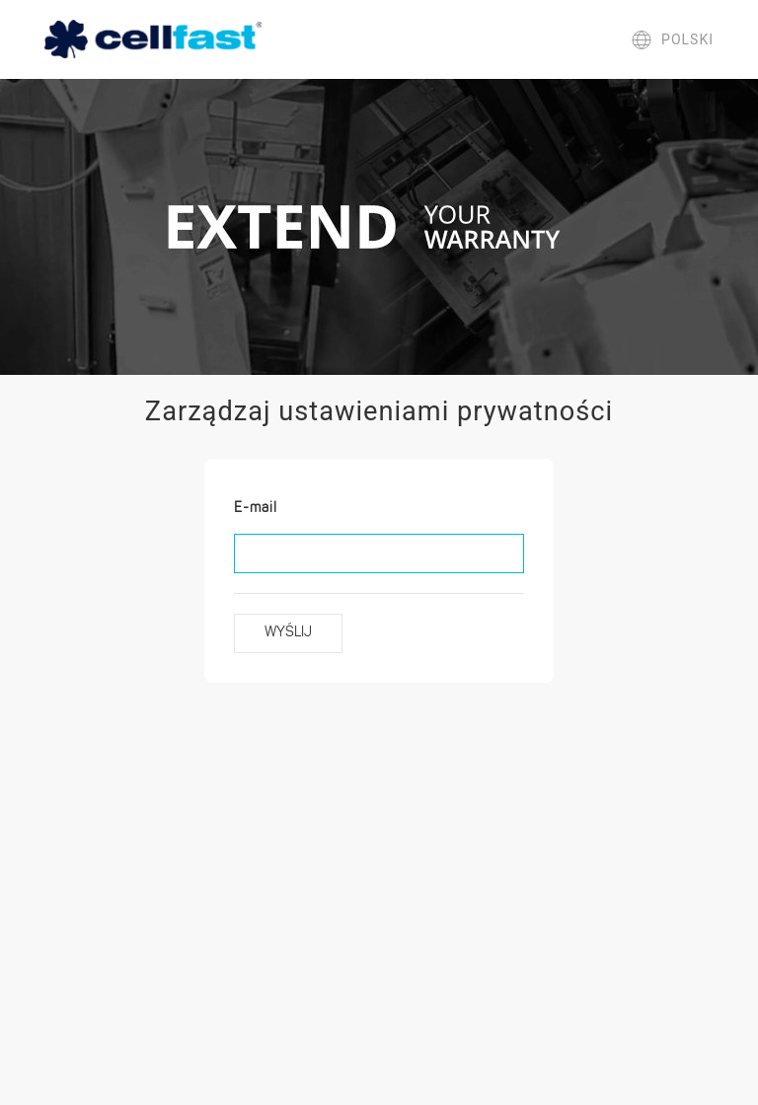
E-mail (255, 508)
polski (673, 39)
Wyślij (288, 633)
